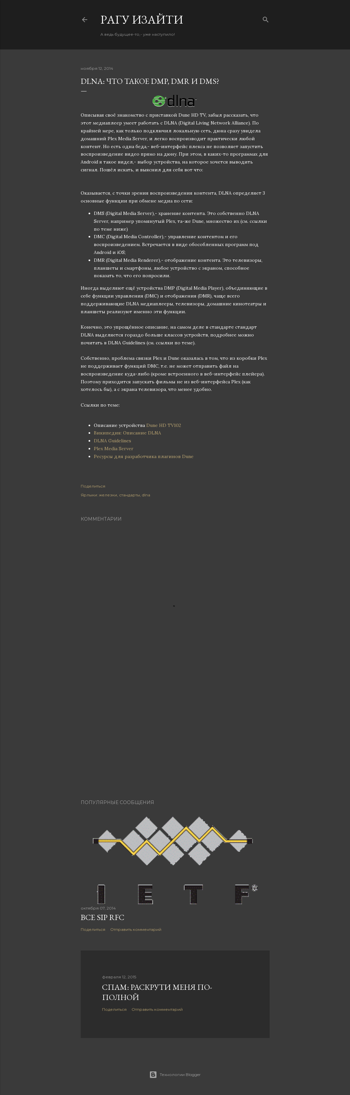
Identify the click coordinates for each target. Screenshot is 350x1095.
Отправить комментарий (135, 929)
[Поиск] (266, 18)
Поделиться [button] (93, 486)
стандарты (129, 494)
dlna (146, 494)
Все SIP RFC (102, 917)
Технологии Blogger (175, 1075)
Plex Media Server (114, 448)
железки (108, 494)
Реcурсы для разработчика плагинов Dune (144, 456)
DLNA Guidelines (112, 441)
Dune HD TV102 (163, 425)
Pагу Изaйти (141, 19)
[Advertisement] (175, 737)
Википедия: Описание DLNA (127, 433)
